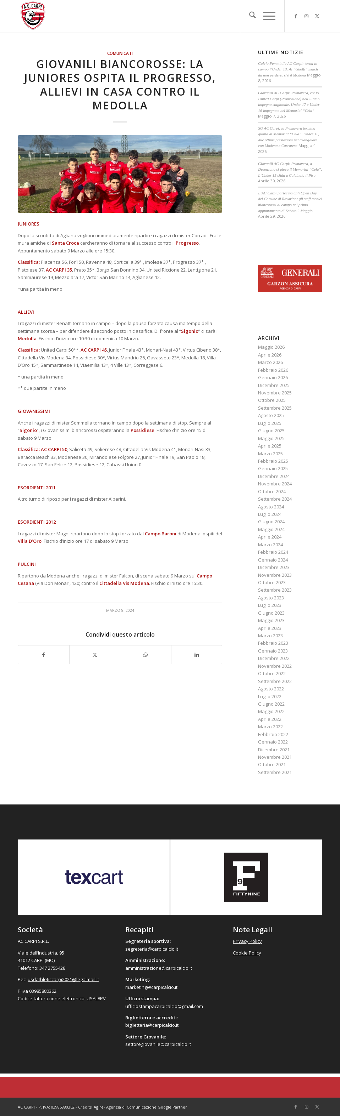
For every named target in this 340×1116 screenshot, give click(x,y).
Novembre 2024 (275, 483)
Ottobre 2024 (272, 491)
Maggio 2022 (271, 711)
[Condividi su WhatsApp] (145, 654)
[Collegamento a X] (317, 16)
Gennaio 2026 (273, 377)
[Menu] (265, 16)
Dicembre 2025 (274, 385)
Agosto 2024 (271, 506)
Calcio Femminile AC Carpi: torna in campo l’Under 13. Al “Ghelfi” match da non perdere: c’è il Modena (288, 69)
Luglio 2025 (269, 423)
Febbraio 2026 (273, 370)
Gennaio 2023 (273, 651)
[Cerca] (249, 16)
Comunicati (120, 53)
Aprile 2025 (269, 446)
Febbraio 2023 (273, 643)
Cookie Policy (247, 953)
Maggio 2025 (271, 438)
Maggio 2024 (271, 529)
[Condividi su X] (95, 654)
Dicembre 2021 (274, 749)
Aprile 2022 (269, 719)
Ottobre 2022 (272, 673)
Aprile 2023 (269, 628)
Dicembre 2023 (274, 567)
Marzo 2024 (270, 544)
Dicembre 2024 (274, 476)
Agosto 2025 (271, 415)
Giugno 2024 (271, 521)
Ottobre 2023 (272, 582)
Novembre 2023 (275, 575)
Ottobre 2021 (272, 764)
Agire (99, 1107)
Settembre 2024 (275, 499)
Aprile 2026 (269, 355)
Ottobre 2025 (272, 400)
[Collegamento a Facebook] (295, 16)
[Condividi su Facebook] (43, 654)
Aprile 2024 (269, 537)
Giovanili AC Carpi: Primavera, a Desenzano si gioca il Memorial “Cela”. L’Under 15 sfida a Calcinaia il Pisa (290, 169)
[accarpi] (33, 16)
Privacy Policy (247, 941)
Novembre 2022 (275, 666)
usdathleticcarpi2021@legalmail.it (63, 979)
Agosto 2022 (271, 688)
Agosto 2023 (271, 597)
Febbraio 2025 (273, 461)
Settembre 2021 (275, 772)
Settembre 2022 (275, 681)
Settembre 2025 (275, 408)
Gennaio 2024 (273, 560)
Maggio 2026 (271, 347)
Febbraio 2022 (273, 734)
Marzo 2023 (270, 635)
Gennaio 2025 (273, 468)
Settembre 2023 (275, 590)
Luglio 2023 (269, 605)
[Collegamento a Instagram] (306, 16)
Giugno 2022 (271, 704)
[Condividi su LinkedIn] (196, 654)
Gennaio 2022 (273, 742)
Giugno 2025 (271, 430)
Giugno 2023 (271, 613)
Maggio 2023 (271, 620)
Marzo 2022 (270, 726)
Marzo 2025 (270, 453)
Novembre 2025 (275, 392)
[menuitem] (249, 16)
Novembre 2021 (275, 757)
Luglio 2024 (269, 514)
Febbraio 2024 (273, 552)
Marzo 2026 (270, 362)
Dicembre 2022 (274, 658)
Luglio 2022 (269, 696)
